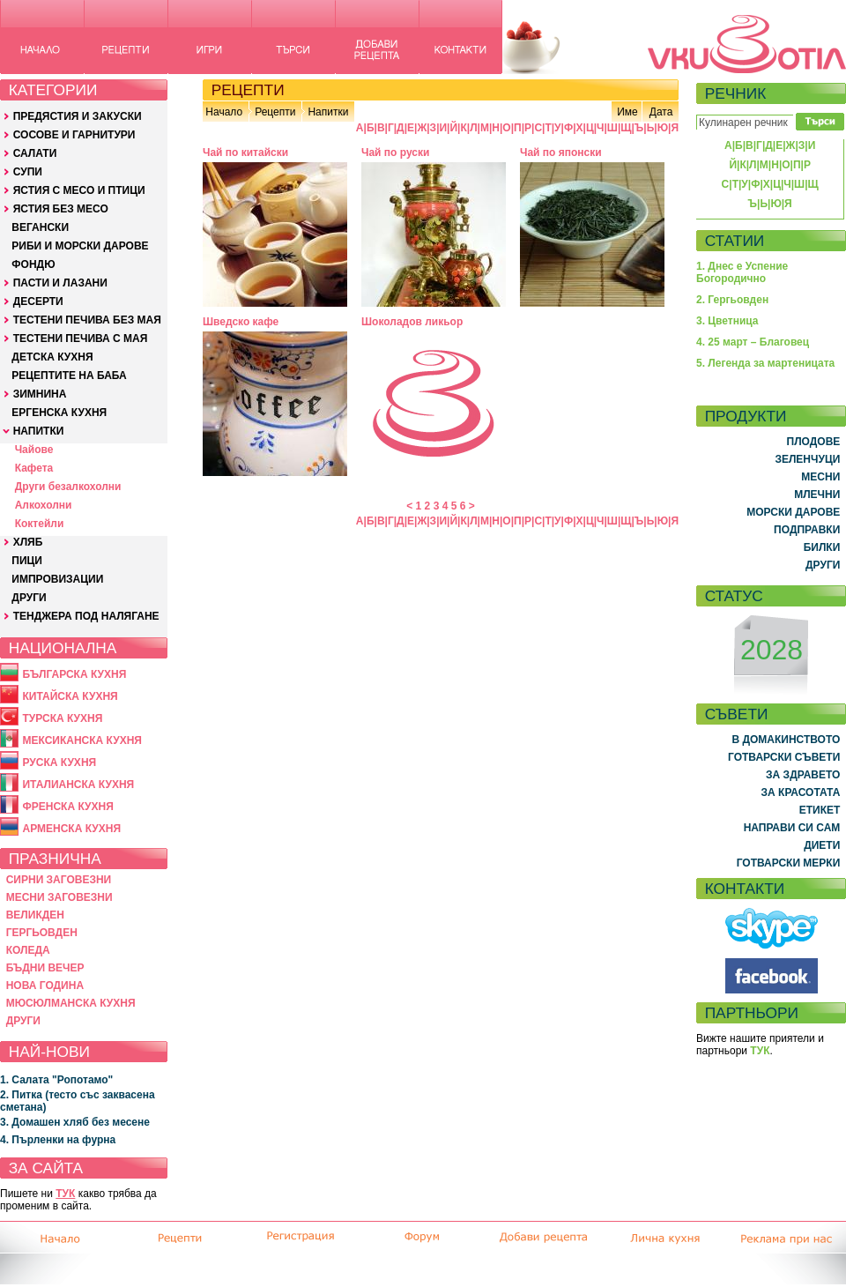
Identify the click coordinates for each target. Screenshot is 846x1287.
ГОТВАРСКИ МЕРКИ (789, 863)
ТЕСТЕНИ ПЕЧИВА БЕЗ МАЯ (87, 320)
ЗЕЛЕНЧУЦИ (807, 459)
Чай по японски (561, 152)
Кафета (34, 468)
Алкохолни (43, 505)
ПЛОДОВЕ (814, 441)
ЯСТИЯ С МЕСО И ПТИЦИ (79, 190)
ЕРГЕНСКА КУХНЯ (59, 412)
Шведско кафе (240, 322)
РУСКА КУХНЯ (59, 762)
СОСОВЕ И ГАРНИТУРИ (74, 135)
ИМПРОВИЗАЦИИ (57, 579)
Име (627, 112)
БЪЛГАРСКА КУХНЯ (74, 674)
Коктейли (39, 523)
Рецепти (275, 112)
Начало (223, 112)
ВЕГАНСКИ (40, 227)
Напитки (328, 112)
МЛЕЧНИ (817, 494)
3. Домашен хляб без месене (75, 1122)
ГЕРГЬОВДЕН (42, 932)
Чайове (34, 449)
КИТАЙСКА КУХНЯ (69, 696)
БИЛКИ (822, 547)
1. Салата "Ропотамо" (56, 1080)
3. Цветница (727, 321)
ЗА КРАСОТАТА (801, 792)
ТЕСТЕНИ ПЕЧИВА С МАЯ (80, 338)
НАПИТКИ (38, 431)
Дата (661, 112)
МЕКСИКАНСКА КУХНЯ (82, 740)
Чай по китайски (245, 152)
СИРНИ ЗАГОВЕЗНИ (59, 880)
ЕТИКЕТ (820, 810)
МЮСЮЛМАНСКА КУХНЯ (71, 1003)
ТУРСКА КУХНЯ (62, 718)
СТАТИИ (735, 240)
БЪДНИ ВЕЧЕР (45, 968)
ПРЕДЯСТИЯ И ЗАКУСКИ (77, 116)
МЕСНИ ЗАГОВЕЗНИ (59, 897)
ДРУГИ (28, 597)
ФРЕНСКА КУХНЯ (67, 806)
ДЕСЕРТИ (38, 301)
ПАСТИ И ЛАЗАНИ (60, 283)
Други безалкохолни (68, 486)
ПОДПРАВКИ (807, 530)
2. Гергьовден (732, 300)
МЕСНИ (820, 477)
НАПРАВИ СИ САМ (792, 828)
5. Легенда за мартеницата (765, 363)
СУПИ (27, 172)
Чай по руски (395, 152)
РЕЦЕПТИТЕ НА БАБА (68, 375)
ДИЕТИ (822, 845)
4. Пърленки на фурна (57, 1140)
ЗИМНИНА (40, 394)
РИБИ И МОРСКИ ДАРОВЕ (79, 246)
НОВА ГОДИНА (45, 985)
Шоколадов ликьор (412, 322)
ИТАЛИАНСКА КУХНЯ (78, 784)
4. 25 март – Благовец (752, 342)
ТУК (65, 1193)
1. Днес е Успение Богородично (742, 272)
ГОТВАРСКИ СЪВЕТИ (784, 757)
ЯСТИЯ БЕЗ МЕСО (60, 209)
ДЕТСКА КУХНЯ (52, 357)
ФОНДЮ (33, 264)
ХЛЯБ (28, 542)
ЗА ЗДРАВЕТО (803, 775)
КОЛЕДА (28, 950)
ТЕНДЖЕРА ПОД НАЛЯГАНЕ (86, 616)
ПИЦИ (26, 560)
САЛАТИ (35, 153)
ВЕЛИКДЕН (35, 915)
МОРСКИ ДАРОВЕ (793, 512)
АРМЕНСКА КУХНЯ (71, 828)
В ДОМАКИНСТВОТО (785, 739)
